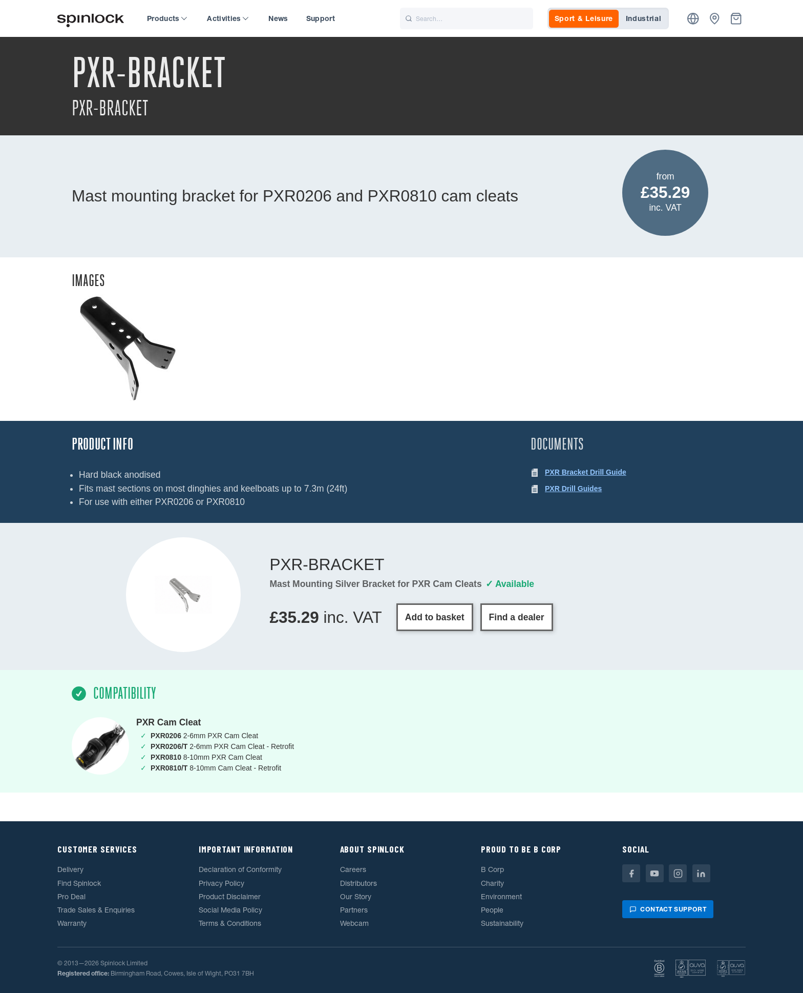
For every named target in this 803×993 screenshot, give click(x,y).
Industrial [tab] (644, 18)
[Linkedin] (701, 873)
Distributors (358, 883)
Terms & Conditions (230, 923)
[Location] (693, 19)
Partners (354, 910)
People (492, 910)
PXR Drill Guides (573, 488)
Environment (501, 896)
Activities (227, 18)
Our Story (355, 896)
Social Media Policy (230, 910)
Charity (492, 883)
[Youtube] (655, 873)
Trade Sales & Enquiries (96, 910)
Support (320, 18)
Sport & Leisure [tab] (584, 18)
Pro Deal (71, 896)
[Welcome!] (90, 19)
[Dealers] (715, 19)
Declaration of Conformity (240, 869)
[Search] (466, 18)
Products (167, 18)
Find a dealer (516, 617)
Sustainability (502, 923)
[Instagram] (678, 873)
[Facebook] (631, 873)
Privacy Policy (221, 883)
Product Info (102, 444)
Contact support (667, 909)
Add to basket (434, 617)
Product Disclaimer (230, 896)
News (278, 18)
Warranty (72, 923)
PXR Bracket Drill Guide (585, 472)
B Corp (492, 869)
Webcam (354, 923)
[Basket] (736, 19)
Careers (353, 869)
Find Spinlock (79, 883)
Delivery (70, 869)
